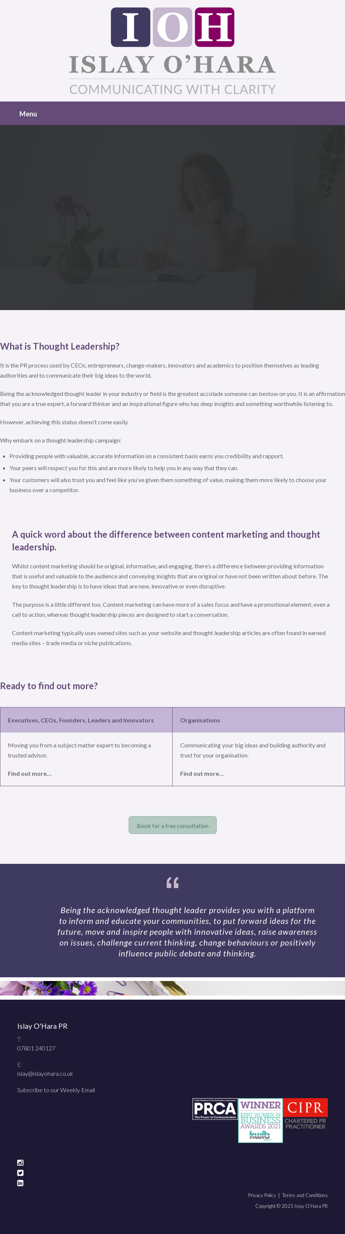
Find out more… (29, 773)
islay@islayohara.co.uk (45, 1073)
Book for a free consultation (173, 825)
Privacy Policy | (265, 1195)
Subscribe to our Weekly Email (56, 1089)
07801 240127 (36, 1048)
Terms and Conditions (305, 1195)
